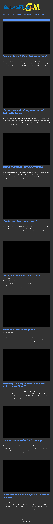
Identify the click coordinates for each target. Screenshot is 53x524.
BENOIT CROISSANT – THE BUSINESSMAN (23, 167)
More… (43, 14)
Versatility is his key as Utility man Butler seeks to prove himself (24, 385)
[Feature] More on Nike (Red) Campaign (23, 440)
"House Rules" (36, 14)
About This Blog (11, 14)
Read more (48, 70)
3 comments (8, 127)
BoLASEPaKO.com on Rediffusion (19, 329)
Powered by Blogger (26, 519)
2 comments (8, 455)
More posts (48, 515)
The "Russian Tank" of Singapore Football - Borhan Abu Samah (24, 111)
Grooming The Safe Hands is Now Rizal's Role (25, 56)
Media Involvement (27, 14)
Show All (48, 19)
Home (4, 14)
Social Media (19, 14)
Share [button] (4, 70)
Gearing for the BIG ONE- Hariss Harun (22, 275)
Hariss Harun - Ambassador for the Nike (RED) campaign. (26, 495)
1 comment (8, 511)
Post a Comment (9, 181)
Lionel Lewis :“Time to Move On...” (20, 221)
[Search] (45, 2)
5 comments (8, 70)
